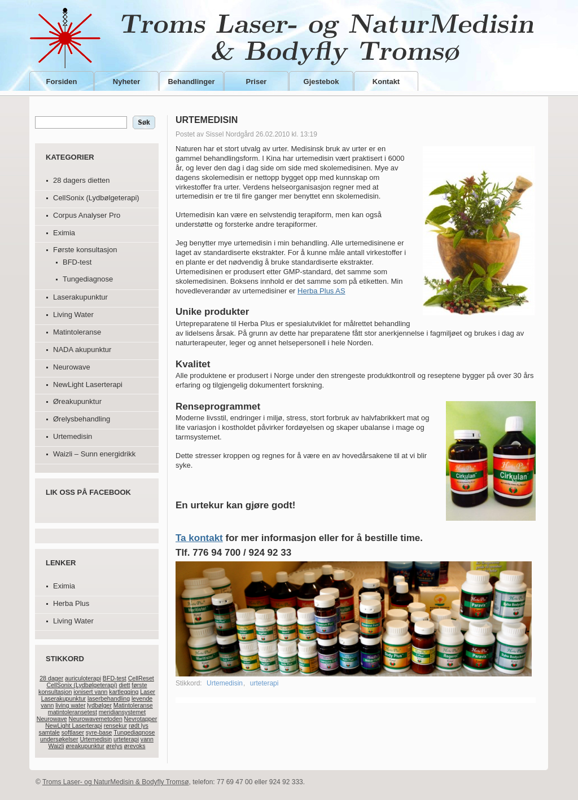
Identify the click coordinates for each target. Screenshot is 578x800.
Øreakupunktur (77, 401)
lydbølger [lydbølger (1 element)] (99, 705)
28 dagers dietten (81, 180)
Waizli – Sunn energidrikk (94, 454)
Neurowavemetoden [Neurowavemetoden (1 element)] (95, 718)
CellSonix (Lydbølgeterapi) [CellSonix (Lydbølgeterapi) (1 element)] (81, 685)
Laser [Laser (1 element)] (147, 691)
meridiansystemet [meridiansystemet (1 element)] (122, 712)
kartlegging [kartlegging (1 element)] (123, 691)
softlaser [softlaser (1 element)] (73, 732)
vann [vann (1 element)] (147, 739)
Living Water (73, 314)
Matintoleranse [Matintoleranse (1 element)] (133, 705)
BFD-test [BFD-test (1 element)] (114, 678)
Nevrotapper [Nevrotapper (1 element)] (140, 718)
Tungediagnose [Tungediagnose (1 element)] (134, 732)
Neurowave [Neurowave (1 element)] (52, 718)
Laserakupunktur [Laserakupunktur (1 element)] (63, 698)
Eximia (64, 232)
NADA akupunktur (82, 349)
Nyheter (126, 81)
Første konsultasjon (85, 249)
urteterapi (264, 683)
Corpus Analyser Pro (86, 215)
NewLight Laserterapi (87, 384)
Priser (256, 81)
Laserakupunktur (80, 297)
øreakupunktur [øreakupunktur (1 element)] (84, 745)
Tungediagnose (88, 279)
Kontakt (386, 81)
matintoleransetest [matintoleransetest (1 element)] (72, 712)
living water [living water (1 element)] (70, 705)
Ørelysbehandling (81, 419)
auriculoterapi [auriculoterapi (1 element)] (83, 678)
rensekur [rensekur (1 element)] (115, 725)
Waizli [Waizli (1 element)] (56, 745)
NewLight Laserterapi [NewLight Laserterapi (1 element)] (73, 725)
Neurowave (71, 367)
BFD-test (77, 262)
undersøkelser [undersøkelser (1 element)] (59, 739)
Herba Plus (71, 603)
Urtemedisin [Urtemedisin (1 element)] (96, 739)
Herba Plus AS (321, 291)
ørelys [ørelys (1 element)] (114, 745)
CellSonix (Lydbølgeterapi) (96, 198)
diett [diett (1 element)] (124, 685)
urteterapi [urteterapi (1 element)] (126, 739)
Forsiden (61, 81)
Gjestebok (321, 81)
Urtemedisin (72, 436)
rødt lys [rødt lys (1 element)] (138, 725)
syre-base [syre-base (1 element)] (99, 732)
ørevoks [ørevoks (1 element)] (135, 745)
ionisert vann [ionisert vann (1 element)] (90, 691)
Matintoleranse (77, 332)
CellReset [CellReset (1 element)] (141, 678)
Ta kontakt (199, 538)
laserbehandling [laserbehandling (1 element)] (108, 698)
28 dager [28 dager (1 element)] (51, 678)
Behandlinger (191, 81)
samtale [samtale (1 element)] (49, 732)
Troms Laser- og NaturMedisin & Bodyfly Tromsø (287, 38)
